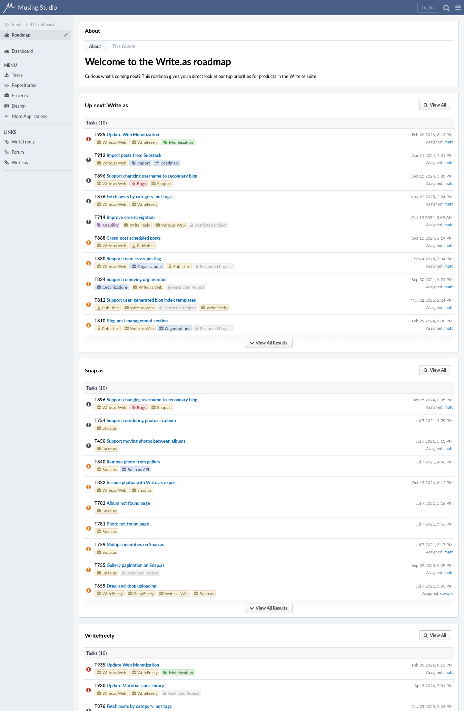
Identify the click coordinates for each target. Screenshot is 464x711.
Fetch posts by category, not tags (139, 196)
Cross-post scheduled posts (134, 238)
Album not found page (128, 503)
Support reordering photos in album (141, 420)
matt (448, 141)
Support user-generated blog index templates (151, 300)
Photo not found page (128, 524)
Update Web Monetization (133, 134)
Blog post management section (137, 321)
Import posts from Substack (134, 155)
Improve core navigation (131, 217)
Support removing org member (137, 279)
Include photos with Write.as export (142, 482)
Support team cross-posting (134, 259)
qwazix (446, 593)
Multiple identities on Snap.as (135, 544)
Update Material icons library (135, 685)
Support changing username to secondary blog (152, 176)
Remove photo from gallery (133, 462)
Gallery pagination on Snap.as (136, 565)
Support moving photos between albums (146, 441)
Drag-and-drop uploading (131, 586)
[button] (458, 7)
